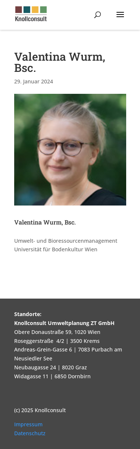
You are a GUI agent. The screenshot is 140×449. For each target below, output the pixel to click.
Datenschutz (30, 433)
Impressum (28, 424)
